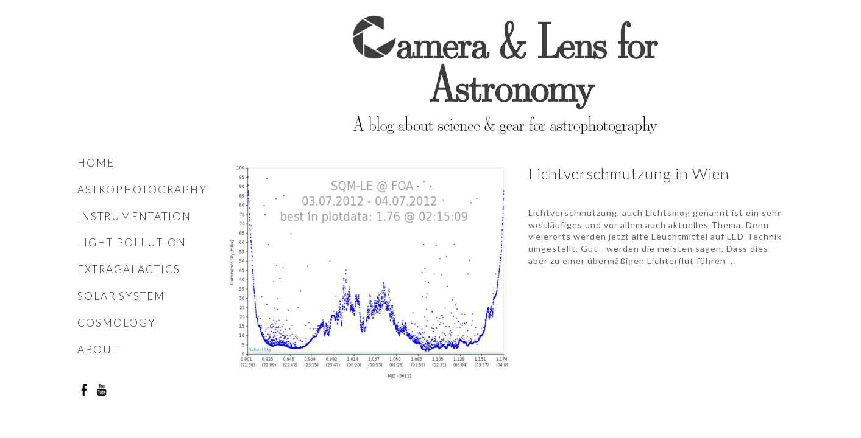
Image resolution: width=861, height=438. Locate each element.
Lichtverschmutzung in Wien (628, 173)
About (98, 349)
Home (96, 162)
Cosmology (116, 322)
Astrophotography (142, 189)
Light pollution (131, 242)
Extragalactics (128, 269)
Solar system (121, 296)
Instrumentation (134, 216)
